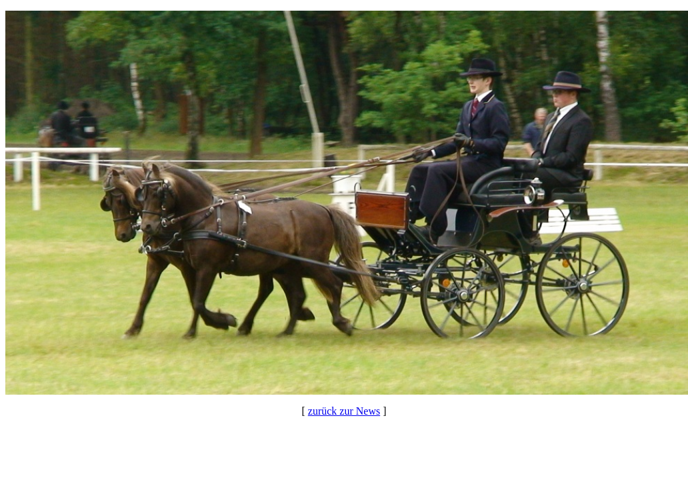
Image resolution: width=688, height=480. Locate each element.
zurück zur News (344, 411)
